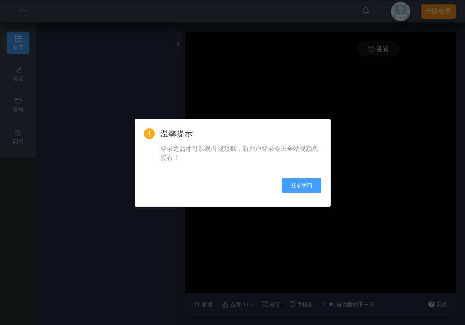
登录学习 (301, 185)
